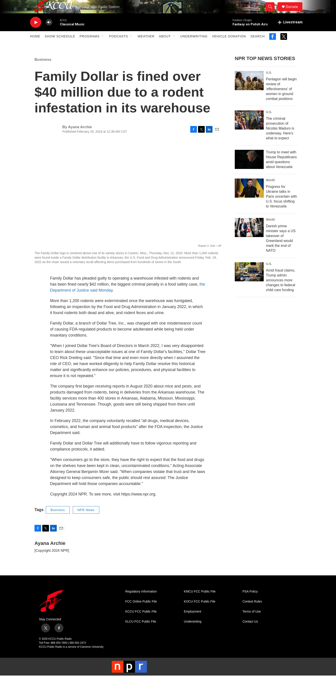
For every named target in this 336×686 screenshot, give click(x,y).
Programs (90, 46)
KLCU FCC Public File (140, 631)
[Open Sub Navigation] (103, 46)
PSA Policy (250, 601)
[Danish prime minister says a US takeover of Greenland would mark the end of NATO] (249, 237)
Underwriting (194, 46)
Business (42, 69)
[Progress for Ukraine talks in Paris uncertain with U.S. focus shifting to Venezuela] (249, 198)
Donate (295, 11)
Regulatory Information (141, 601)
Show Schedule (60, 46)
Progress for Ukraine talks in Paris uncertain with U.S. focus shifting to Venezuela (281, 206)
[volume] (49, 32)
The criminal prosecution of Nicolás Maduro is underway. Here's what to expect (280, 138)
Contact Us (250, 631)
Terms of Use (252, 621)
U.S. (269, 82)
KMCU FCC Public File (199, 601)
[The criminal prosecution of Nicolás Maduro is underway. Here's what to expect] (249, 130)
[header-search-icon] (272, 11)
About (165, 46)
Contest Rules (252, 611)
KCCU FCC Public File (141, 621)
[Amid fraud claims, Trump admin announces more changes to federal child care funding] (249, 281)
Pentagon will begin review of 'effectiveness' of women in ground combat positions (281, 99)
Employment (192, 621)
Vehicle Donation (229, 46)
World (270, 190)
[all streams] (290, 32)
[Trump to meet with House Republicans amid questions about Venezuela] (249, 169)
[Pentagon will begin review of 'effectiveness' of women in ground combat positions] (249, 90)
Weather (146, 46)
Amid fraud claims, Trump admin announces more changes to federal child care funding (280, 290)
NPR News (85, 520)
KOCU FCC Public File (199, 611)
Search (257, 46)
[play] (35, 32)
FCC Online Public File (141, 611)
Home (35, 46)
